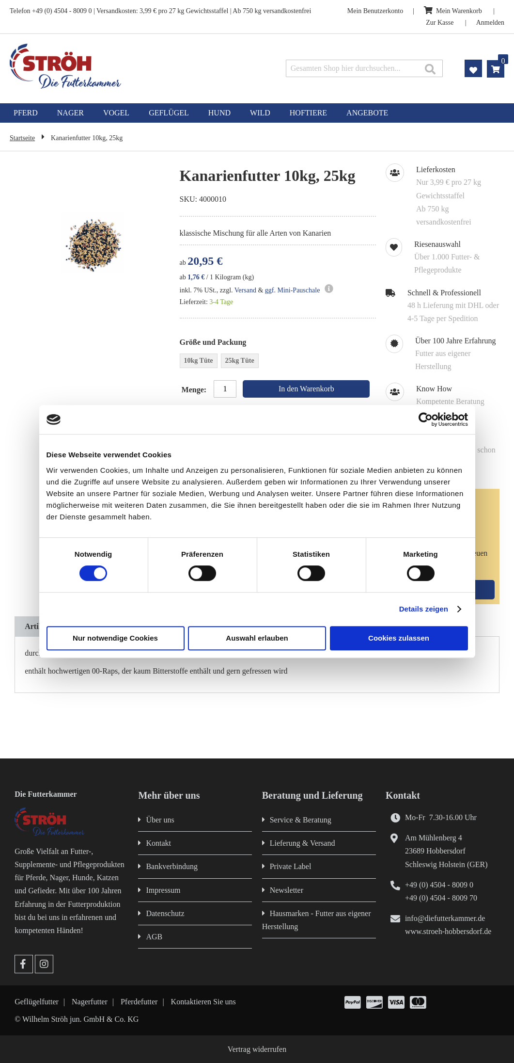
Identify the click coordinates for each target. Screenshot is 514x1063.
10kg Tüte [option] (198, 360)
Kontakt (158, 843)
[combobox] (364, 68)
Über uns (160, 820)
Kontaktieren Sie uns (203, 1002)
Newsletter (286, 890)
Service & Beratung (300, 820)
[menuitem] (25, 113)
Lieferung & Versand (302, 843)
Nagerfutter (90, 1002)
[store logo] (108, 66)
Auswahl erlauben (257, 638)
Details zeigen (423, 609)
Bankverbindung (172, 866)
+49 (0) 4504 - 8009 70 (441, 898)
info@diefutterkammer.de (445, 918)
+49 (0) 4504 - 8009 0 (439, 885)
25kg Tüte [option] (239, 360)
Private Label (291, 866)
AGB (154, 937)
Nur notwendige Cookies (115, 638)
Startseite (22, 138)
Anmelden (490, 22)
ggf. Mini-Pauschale (292, 290)
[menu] (257, 113)
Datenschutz (165, 913)
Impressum (163, 890)
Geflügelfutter (37, 1002)
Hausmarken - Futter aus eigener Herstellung (316, 920)
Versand (245, 290)
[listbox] (278, 362)
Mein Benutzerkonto (375, 11)
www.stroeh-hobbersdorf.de (448, 931)
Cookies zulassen (398, 638)
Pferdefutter (139, 1002)
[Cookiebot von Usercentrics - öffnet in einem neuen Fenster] (425, 419)
